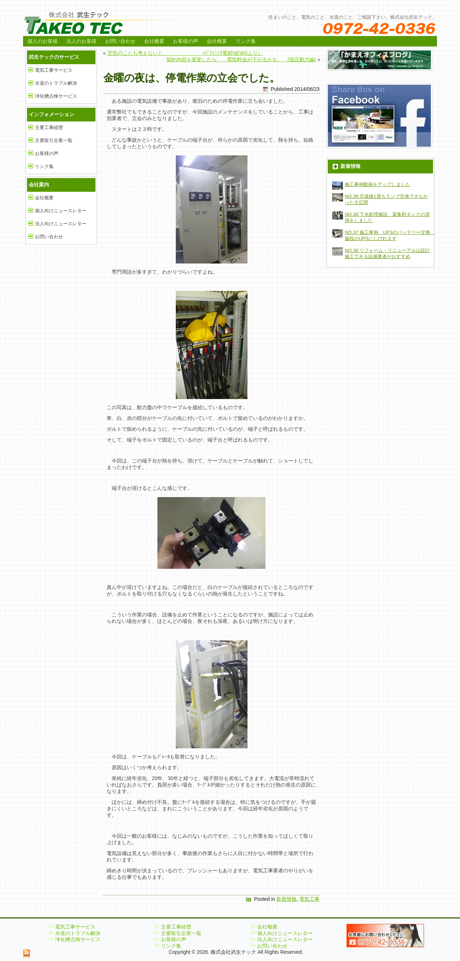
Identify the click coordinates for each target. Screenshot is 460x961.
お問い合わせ (120, 41)
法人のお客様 (81, 41)
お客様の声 (185, 41)
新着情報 (286, 899)
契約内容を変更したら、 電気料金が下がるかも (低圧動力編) (241, 59)
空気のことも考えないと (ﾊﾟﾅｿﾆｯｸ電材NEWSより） (185, 53)
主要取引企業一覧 (53, 140)
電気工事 (309, 899)
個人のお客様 (42, 41)
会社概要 (154, 41)
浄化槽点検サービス (56, 96)
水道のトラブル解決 (56, 83)
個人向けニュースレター (60, 210)
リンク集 (246, 41)
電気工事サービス (53, 70)
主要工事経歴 (49, 127)
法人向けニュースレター (60, 223)
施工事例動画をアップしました (377, 184)
